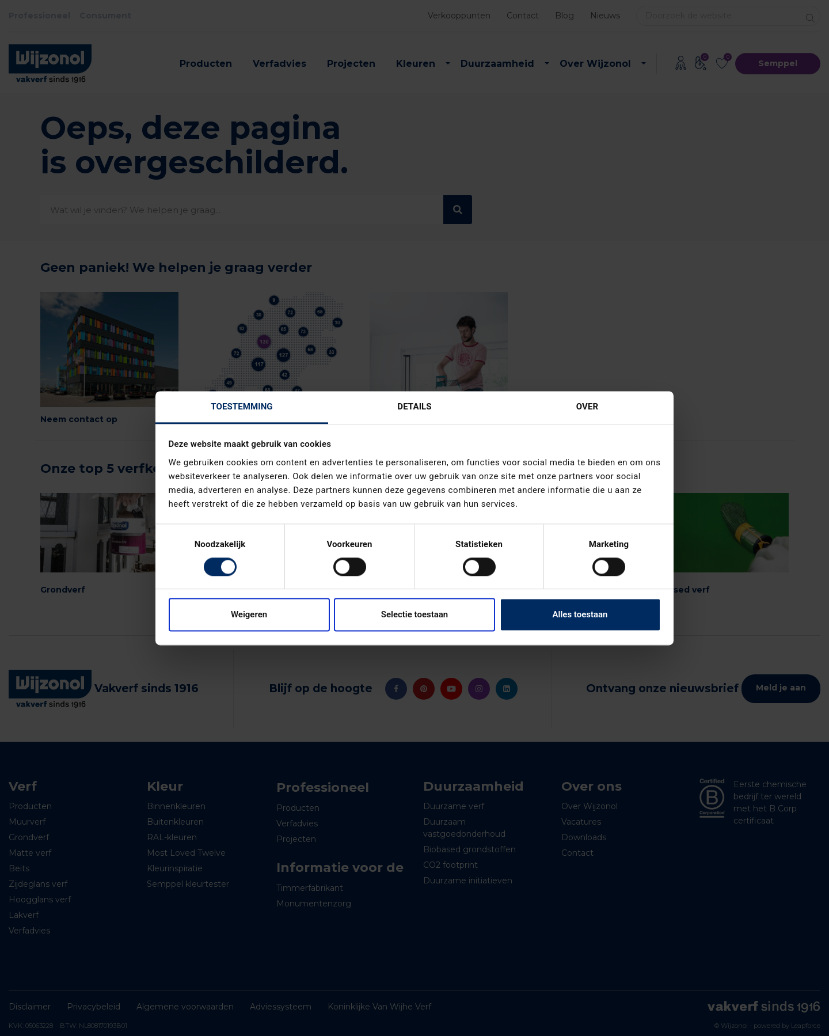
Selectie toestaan (414, 615)
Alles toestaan (580, 615)
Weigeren (249, 615)
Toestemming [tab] (241, 406)
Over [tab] (587, 406)
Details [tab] (414, 406)
